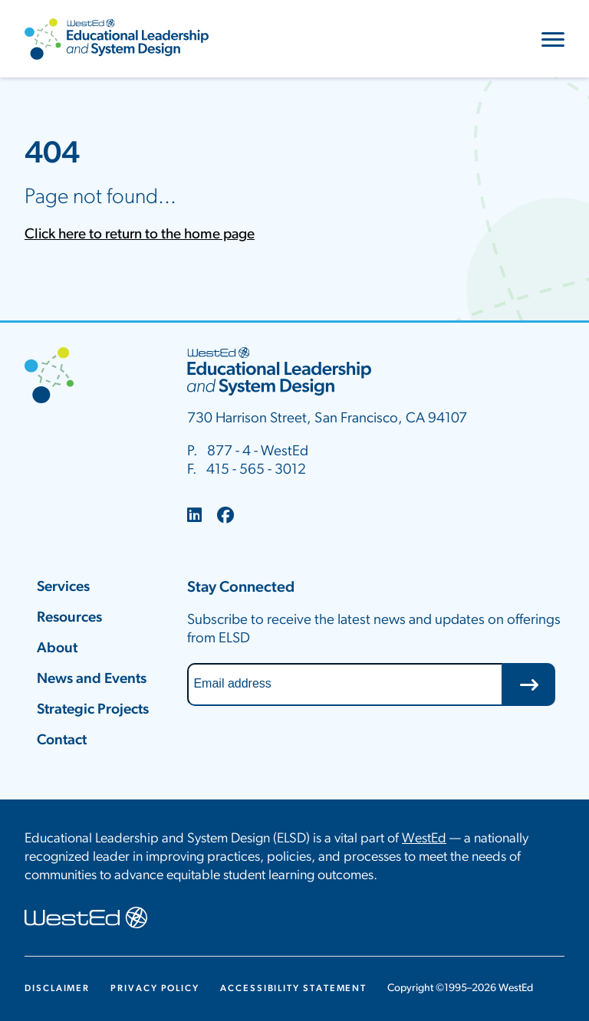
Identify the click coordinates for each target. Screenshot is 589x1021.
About (57, 649)
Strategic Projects (93, 710)
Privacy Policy (154, 988)
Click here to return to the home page (140, 235)
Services (63, 587)
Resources (69, 618)
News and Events (91, 679)
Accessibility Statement (293, 988)
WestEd (424, 839)
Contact (62, 741)
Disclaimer (57, 988)
